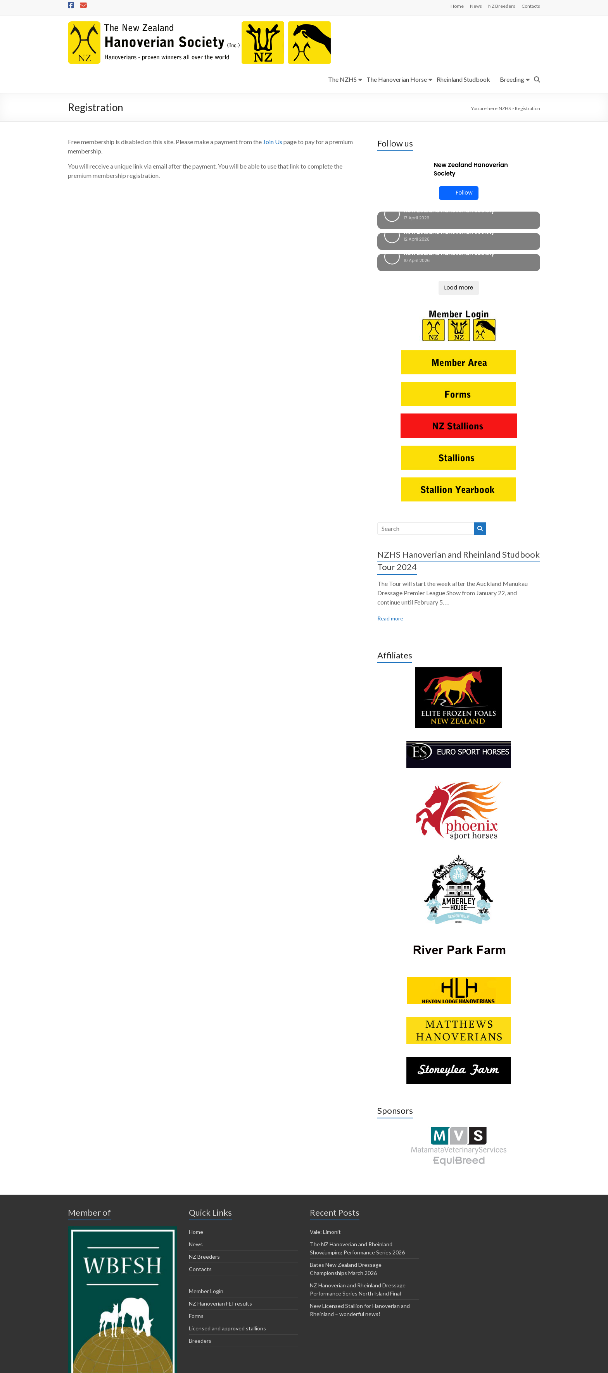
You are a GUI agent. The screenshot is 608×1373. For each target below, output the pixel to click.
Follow (458, 193)
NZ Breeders (501, 6)
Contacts (531, 6)
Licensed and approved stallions (227, 1276)
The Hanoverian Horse (396, 79)
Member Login (206, 1238)
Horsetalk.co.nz (216, 1365)
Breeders (200, 1288)
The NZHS (342, 79)
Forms (196, 1263)
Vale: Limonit (325, 1179)
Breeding (512, 79)
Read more (390, 566)
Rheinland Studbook (463, 79)
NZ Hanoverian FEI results (220, 1251)
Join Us (272, 141)
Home (457, 6)
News (476, 6)
